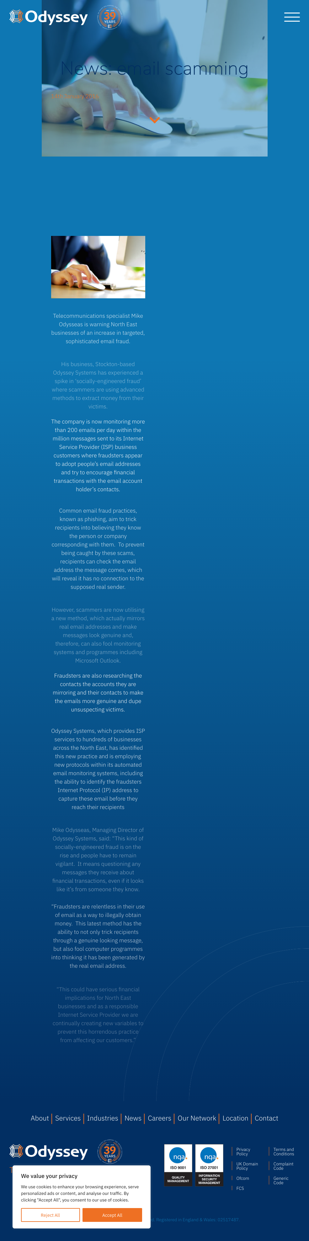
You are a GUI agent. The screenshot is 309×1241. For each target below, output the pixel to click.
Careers (159, 1118)
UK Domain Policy (247, 1165)
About (40, 1118)
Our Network (197, 1118)
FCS (240, 1188)
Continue (154, 119)
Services (68, 1118)
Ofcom (243, 1178)
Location (235, 1118)
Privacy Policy (243, 1151)
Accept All (112, 1215)
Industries (102, 1118)
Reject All (50, 1215)
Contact (266, 1118)
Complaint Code (284, 1165)
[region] (82, 1196)
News (133, 1118)
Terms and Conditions (284, 1151)
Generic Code (281, 1180)
